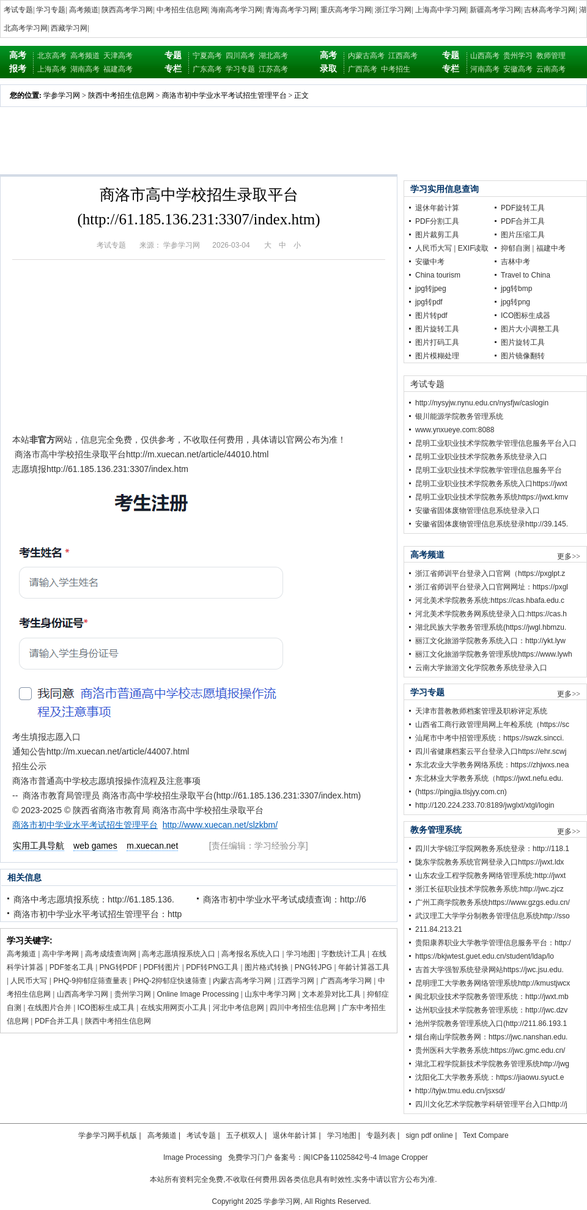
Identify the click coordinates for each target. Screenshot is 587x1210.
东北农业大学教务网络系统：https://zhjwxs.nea (492, 765)
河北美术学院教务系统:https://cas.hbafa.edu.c (489, 600)
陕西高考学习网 (127, 10)
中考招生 (395, 69)
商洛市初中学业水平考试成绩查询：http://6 (284, 899)
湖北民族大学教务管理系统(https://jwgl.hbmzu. (490, 627)
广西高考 (362, 69)
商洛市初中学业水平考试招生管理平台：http (97, 914)
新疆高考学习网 (495, 10)
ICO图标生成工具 (106, 1007)
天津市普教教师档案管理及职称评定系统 (481, 711)
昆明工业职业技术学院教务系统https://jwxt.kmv (491, 497)
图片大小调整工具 (530, 329)
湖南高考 (85, 69)
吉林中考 (515, 261)
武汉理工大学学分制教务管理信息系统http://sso (492, 916)
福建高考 (118, 69)
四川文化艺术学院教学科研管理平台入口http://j (491, 1104)
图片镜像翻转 (523, 356)
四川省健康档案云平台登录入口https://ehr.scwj (490, 751)
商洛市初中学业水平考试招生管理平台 (224, 95)
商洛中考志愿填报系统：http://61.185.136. (93, 899)
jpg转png (515, 302)
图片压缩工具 (523, 235)
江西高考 (403, 55)
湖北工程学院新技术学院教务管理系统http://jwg (492, 1064)
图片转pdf (431, 315)
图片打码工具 (437, 342)
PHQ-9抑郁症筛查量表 (90, 980)
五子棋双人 (244, 1135)
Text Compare (486, 1135)
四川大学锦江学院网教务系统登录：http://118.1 (492, 848)
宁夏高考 (207, 55)
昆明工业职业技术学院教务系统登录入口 (481, 456)
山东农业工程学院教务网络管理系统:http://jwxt (490, 875)
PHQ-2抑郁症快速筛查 (170, 980)
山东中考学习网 (270, 994)
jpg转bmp (516, 288)
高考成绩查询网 (110, 954)
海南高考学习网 (236, 10)
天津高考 (118, 55)
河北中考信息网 (238, 1007)
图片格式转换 (267, 967)
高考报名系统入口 (250, 954)
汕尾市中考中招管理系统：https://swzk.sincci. (489, 738)
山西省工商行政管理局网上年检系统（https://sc (492, 724)
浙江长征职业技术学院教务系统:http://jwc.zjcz (489, 889)
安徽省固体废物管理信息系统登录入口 (477, 510)
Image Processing (192, 1157)
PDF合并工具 (57, 1021)
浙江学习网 (393, 10)
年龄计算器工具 (363, 967)
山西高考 (485, 55)
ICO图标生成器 (525, 315)
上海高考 (52, 69)
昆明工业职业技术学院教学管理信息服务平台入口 (496, 443)
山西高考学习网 (82, 994)
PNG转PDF (119, 967)
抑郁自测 (515, 248)
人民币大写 (28, 980)
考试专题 (18, 10)
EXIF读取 (473, 248)
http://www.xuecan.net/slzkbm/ (220, 825)
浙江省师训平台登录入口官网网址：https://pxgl (491, 587)
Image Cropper (403, 1157)
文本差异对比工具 (331, 994)
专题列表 (381, 1135)
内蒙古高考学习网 (242, 980)
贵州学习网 (132, 994)
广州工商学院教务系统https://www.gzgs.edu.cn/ (492, 902)
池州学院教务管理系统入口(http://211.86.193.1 (491, 1023)
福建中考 (551, 248)
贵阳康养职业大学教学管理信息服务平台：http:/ (493, 943)
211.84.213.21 (438, 929)
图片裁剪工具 (437, 235)
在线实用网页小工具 (174, 1007)
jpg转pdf (429, 302)
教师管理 (551, 55)
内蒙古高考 (366, 55)
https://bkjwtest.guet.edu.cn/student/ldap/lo (484, 956)
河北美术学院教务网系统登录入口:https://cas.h (491, 614)
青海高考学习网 (291, 10)
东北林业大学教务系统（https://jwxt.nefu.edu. (489, 778)
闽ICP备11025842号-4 (340, 1157)
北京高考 (52, 55)
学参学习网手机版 (107, 1135)
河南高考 (485, 69)
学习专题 (50, 10)
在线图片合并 (50, 1007)
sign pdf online (428, 1135)
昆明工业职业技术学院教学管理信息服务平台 (488, 470)
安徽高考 (518, 69)
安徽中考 (430, 261)
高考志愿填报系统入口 (178, 954)
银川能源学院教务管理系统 (459, 416)
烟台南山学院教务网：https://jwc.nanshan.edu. (491, 1037)
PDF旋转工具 (523, 208)
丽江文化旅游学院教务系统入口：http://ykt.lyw (490, 640)
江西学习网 (296, 980)
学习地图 (301, 954)
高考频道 (83, 10)
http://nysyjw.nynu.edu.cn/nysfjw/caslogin (481, 403)
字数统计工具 (344, 954)
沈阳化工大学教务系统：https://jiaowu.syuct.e (489, 1077)
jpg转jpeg (430, 288)
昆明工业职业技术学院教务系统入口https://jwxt (491, 483)
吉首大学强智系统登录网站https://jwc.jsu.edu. (489, 969)
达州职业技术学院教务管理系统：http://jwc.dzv (491, 1010)
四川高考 (240, 55)
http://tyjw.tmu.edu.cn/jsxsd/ (460, 1090)
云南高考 (551, 69)
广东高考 (207, 69)
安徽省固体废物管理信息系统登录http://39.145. (491, 524)
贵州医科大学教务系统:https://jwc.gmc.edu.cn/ (490, 1050)
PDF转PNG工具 (212, 967)
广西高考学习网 (346, 980)
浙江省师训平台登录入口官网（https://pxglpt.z (490, 573)
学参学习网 (61, 95)
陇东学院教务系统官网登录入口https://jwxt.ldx (489, 862)
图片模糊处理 (437, 356)
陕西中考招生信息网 (121, 95)
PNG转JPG (313, 967)
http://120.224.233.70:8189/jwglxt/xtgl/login (485, 805)
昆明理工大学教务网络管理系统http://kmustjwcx (492, 983)
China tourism (437, 275)
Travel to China (525, 275)
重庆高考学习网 (346, 10)
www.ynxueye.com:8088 (454, 430)
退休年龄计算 (437, 208)
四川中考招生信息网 (303, 1007)
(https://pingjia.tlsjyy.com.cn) (461, 792)
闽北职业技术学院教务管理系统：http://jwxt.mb (492, 996)
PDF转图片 (161, 967)
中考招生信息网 (182, 10)
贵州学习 (518, 55)
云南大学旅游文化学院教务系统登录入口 (481, 667)
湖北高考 (273, 55)
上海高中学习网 (441, 10)
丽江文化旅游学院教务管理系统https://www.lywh (493, 654)
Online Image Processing (197, 994)
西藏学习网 (69, 28)
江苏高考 (273, 69)
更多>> (568, 556)
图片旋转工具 (437, 329)
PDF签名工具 (72, 967)
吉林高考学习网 (549, 10)
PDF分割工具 (437, 221)
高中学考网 (60, 954)
